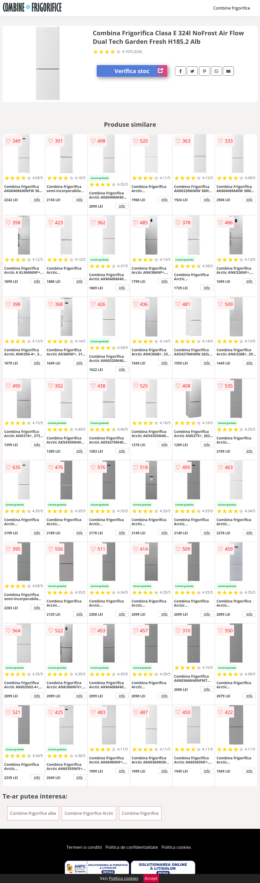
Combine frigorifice (231, 8)
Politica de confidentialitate (132, 847)
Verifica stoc (141, 71)
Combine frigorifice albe (33, 813)
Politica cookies (176, 847)
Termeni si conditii (84, 847)
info (37, 199)
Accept (151, 878)
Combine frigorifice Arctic (89, 813)
